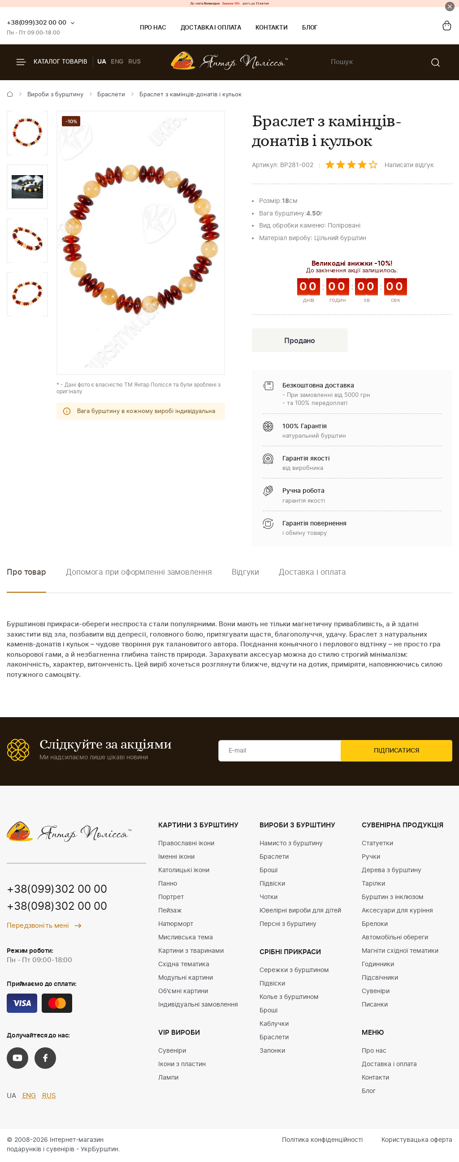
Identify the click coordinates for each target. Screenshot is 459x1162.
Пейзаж (170, 911)
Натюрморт (175, 925)
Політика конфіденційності (322, 1141)
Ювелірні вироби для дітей (300, 911)
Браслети (111, 95)
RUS (134, 62)
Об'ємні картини (183, 992)
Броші (268, 871)
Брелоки (375, 925)
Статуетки (377, 844)
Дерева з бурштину (391, 871)
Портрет (171, 898)
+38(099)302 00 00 (36, 23)
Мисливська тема (185, 938)
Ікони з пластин (182, 1065)
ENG (117, 62)
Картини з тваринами (191, 952)
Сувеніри (172, 1052)
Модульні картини (185, 979)
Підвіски (272, 885)
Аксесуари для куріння (397, 911)
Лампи (168, 1079)
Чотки (268, 898)
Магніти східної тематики (400, 952)
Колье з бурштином (289, 998)
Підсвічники (380, 979)
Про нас (153, 28)
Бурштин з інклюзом (393, 898)
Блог (310, 28)
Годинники (378, 965)
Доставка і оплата (211, 28)
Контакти (271, 28)
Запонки (272, 1052)
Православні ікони (186, 844)
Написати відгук (409, 165)
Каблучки (274, 1025)
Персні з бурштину (288, 925)
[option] (27, 133)
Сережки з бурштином (294, 971)
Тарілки (373, 885)
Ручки (371, 858)
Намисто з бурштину (291, 844)
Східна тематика (183, 965)
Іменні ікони (176, 858)
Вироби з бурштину (55, 95)
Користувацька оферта (416, 1141)
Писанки (375, 1006)
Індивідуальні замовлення (198, 1006)
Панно (167, 885)
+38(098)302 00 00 (57, 908)
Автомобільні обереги (395, 938)
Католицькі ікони (183, 871)
